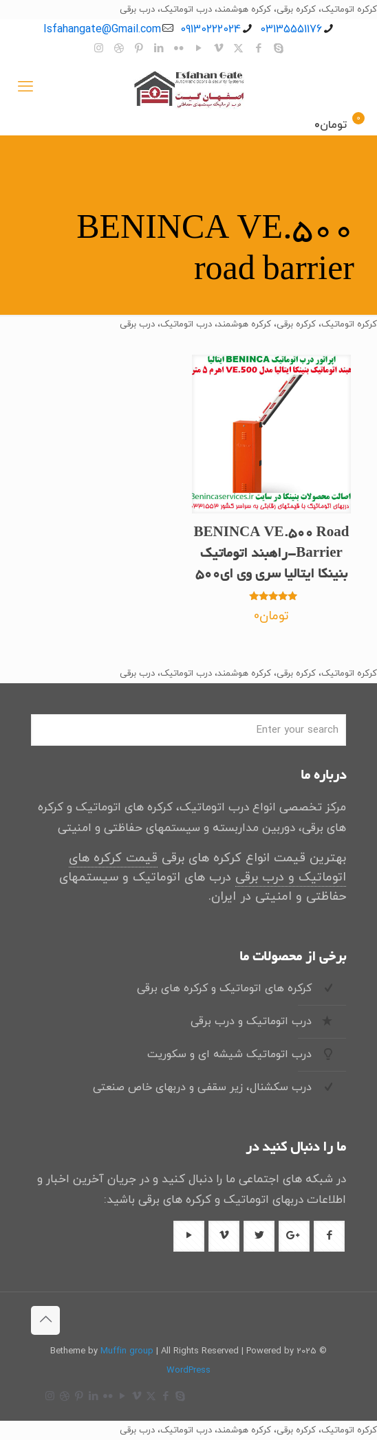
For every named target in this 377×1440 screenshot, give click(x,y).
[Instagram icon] (99, 49)
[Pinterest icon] (138, 49)
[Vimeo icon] (218, 49)
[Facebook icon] (258, 49)
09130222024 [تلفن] (210, 29)
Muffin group (126, 1351)
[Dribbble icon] (119, 49)
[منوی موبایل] (25, 88)
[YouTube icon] (198, 49)
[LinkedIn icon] (158, 49)
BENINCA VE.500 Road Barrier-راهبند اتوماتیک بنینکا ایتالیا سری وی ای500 (271, 554)
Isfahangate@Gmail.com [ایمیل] (102, 29)
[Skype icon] (278, 49)
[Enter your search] (188, 730)
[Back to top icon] (45, 1320)
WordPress (188, 1370)
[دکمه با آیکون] (329, 1236)
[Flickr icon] (178, 49)
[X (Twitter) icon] (238, 49)
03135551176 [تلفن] (291, 29)
